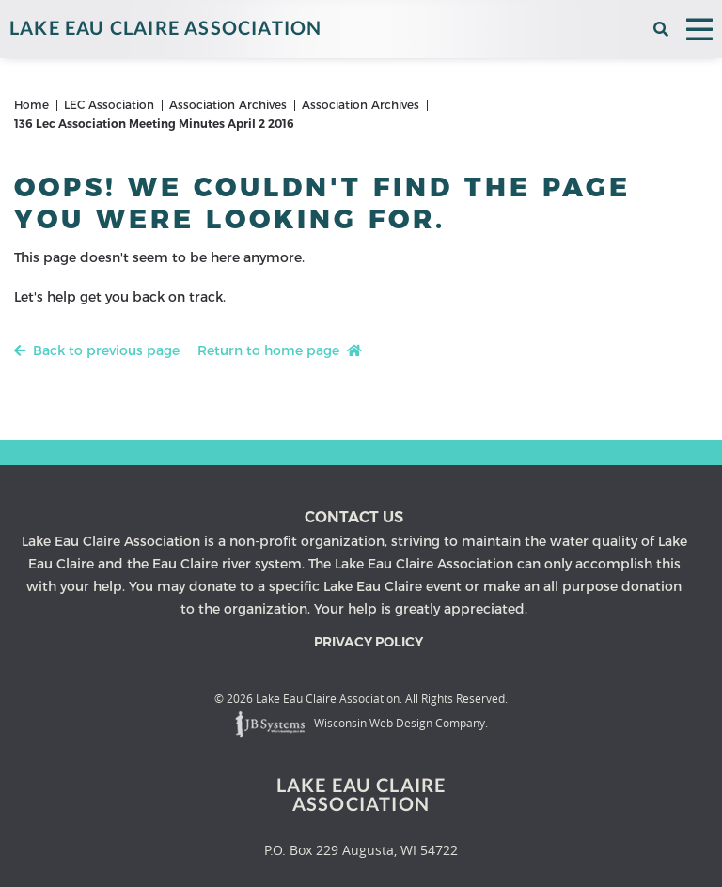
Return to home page (279, 350)
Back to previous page (97, 350)
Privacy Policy (368, 641)
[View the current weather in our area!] (638, 29)
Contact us (354, 517)
